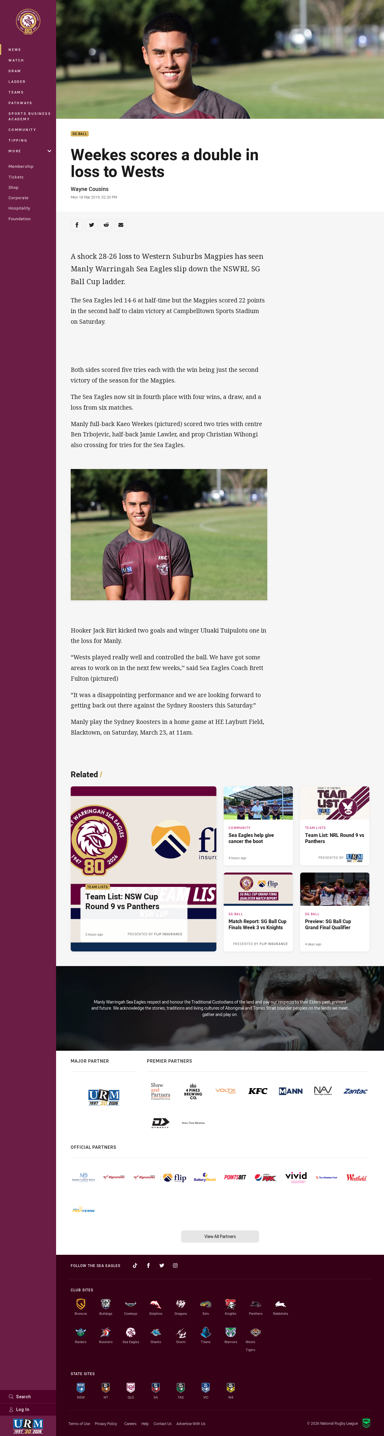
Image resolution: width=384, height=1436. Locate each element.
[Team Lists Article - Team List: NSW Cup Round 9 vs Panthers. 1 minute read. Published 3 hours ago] (143, 868)
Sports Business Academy (30, 116)
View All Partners (220, 1236)
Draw (15, 71)
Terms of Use (79, 1423)
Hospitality (19, 208)
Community (23, 129)
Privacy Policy (106, 1423)
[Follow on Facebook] (148, 1265)
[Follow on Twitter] (161, 1265)
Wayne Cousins (89, 188)
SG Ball (80, 134)
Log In (19, 1409)
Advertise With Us (190, 1423)
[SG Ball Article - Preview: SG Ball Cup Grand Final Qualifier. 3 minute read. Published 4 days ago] (334, 912)
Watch (16, 60)
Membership (21, 166)
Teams (16, 92)
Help (145, 1423)
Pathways (21, 103)
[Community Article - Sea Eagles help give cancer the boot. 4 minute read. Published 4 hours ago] (258, 825)
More (30, 151)
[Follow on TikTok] (135, 1265)
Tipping (18, 140)
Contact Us (163, 1423)
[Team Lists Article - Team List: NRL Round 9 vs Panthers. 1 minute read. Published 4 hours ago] (334, 825)
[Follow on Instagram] (175, 1265)
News (15, 49)
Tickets (16, 177)
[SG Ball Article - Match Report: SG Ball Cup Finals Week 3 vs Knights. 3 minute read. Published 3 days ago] (258, 912)
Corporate (19, 197)
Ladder (17, 81)
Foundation (20, 218)
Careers (130, 1423)
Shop (14, 187)
